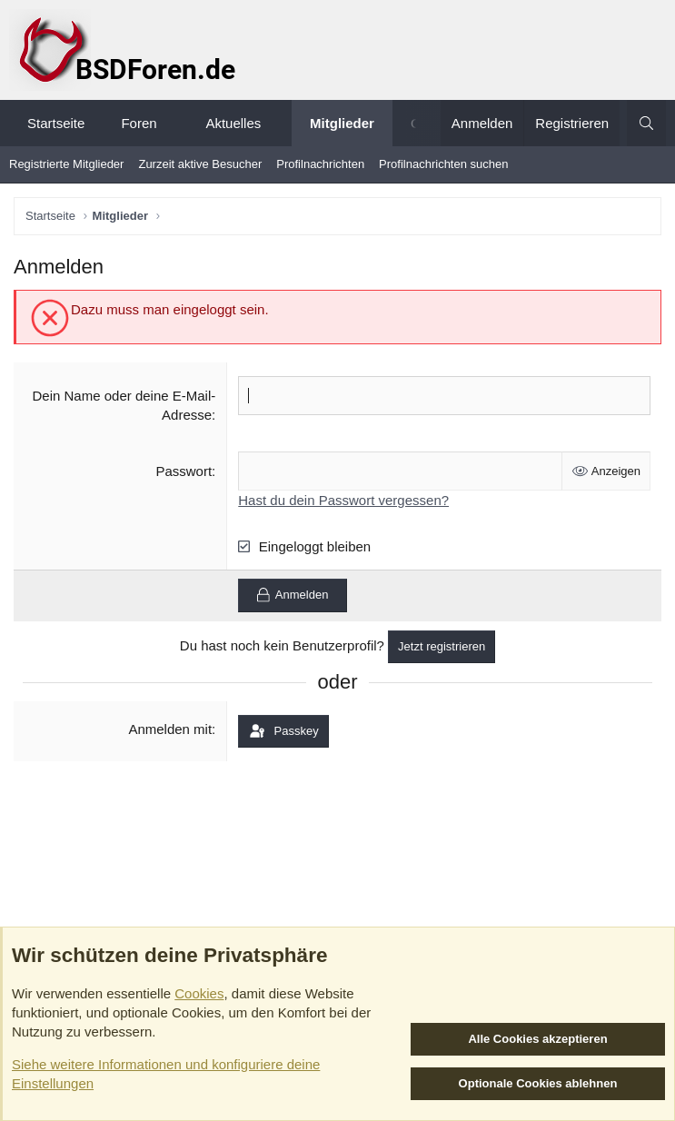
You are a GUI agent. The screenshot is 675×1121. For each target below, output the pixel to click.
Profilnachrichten (320, 164)
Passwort (183, 471)
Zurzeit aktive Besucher (200, 164)
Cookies (198, 993)
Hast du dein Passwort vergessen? (343, 500)
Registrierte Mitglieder (66, 164)
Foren (138, 123)
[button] (173, 123)
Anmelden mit (170, 729)
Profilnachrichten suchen (443, 164)
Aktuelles (233, 123)
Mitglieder (342, 123)
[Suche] (646, 123)
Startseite (55, 123)
